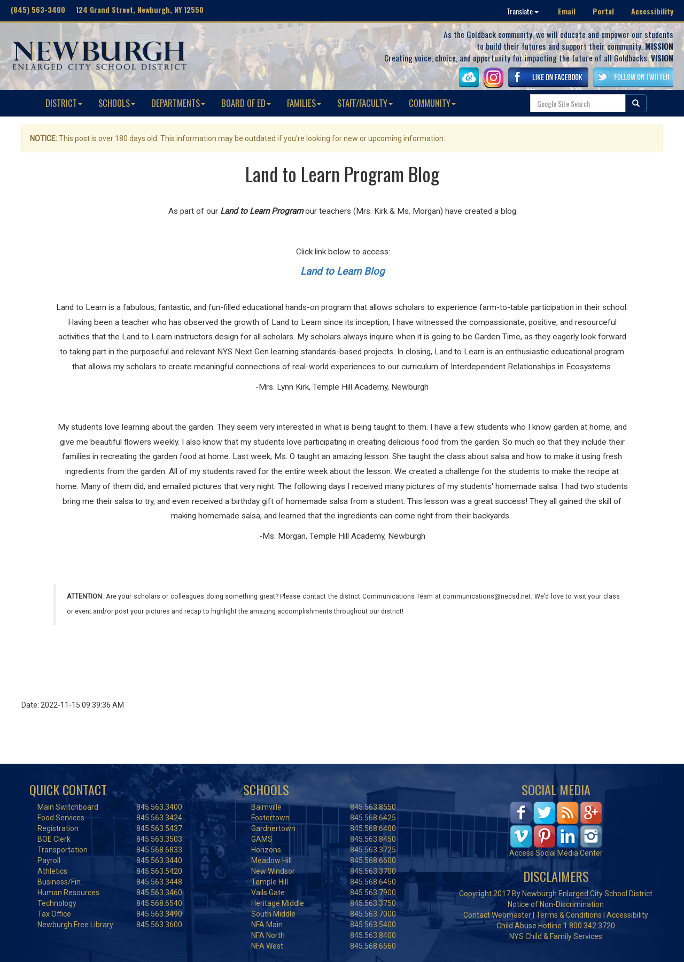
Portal (603, 11)
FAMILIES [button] (304, 103)
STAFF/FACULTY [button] (365, 103)
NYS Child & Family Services (555, 936)
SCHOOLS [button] (116, 103)
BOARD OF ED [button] (246, 103)
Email (567, 11)
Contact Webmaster (497, 915)
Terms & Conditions (569, 915)
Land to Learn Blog (342, 271)
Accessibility (652, 11)
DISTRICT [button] (63, 103)
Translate (523, 11)
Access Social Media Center (556, 853)
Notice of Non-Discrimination (556, 904)
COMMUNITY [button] (432, 103)
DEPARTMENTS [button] (178, 103)
